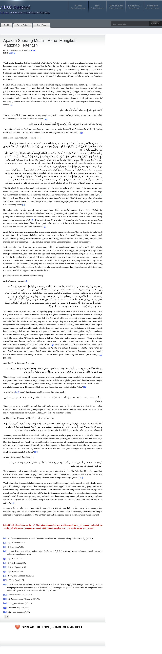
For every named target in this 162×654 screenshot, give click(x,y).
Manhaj (12, 53)
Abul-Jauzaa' (21, 8)
